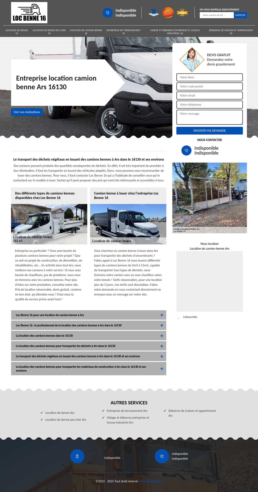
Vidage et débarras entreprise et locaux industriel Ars (128, 420)
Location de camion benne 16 (86, 32)
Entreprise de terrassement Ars (127, 411)
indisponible (126, 10)
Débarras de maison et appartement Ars (192, 413)
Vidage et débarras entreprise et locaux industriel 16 (175, 32)
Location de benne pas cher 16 (49, 32)
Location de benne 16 (17, 32)
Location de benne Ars (59, 413)
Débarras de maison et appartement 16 (231, 32)
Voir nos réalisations (27, 112)
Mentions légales (151, 481)
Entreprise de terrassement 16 (124, 32)
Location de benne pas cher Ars (65, 420)
